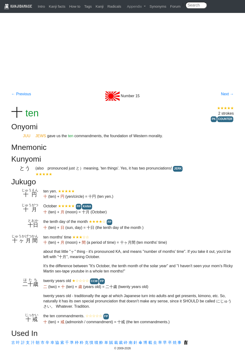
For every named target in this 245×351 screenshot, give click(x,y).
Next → (227, 94)
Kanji (100, 6)
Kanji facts (57, 6)
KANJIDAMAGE (18, 6)
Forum (175, 6)
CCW (94, 281)
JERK (178, 168)
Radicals (114, 6)
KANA (87, 206)
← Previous (21, 94)
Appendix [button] (135, 6)
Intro (41, 6)
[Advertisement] (122, 55)
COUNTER (225, 119)
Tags (88, 6)
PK (214, 119)
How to (74, 6)
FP (78, 206)
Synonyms (158, 6)
